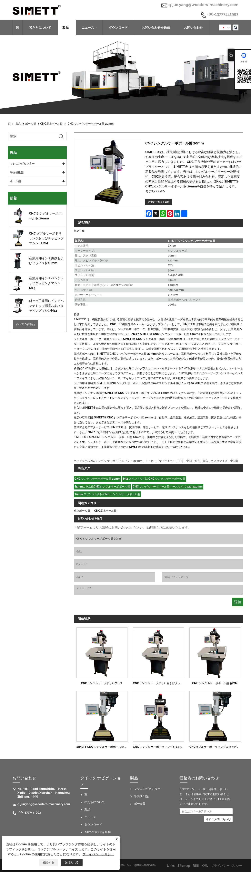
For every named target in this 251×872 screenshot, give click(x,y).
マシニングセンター (22, 163)
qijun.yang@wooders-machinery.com (203, 4)
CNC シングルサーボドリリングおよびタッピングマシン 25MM (160, 746)
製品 (67, 27)
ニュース (89, 27)
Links (171, 865)
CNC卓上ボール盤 (51, 123)
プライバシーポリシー (98, 854)
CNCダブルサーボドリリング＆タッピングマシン (216, 746)
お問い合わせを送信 (156, 27)
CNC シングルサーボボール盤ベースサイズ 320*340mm (168, 486)
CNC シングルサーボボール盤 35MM (214, 683)
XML (205, 865)
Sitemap (183, 865)
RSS (196, 865)
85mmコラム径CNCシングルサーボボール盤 (102, 486)
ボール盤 (30, 123)
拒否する (48, 862)
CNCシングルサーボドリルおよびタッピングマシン (160, 683)
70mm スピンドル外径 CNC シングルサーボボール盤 (107, 494)
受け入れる (72, 862)
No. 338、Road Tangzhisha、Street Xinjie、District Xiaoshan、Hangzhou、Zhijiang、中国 (45, 792)
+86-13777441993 (222, 14)
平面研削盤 (17, 172)
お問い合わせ (193, 27)
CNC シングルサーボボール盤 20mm (91, 123)
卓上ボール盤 (82, 510)
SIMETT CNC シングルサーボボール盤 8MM (103, 746)
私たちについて (40, 27)
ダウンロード (118, 27)
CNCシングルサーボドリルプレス (102, 683)
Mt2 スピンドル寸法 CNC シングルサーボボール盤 (154, 478)
